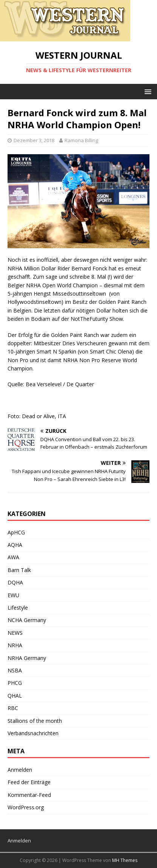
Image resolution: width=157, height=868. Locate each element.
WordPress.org (26, 807)
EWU (13, 595)
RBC (13, 708)
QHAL (15, 695)
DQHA (15, 582)
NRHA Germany (27, 658)
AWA (13, 557)
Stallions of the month (35, 720)
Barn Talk (19, 570)
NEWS (15, 632)
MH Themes (124, 860)
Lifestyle (18, 607)
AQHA (15, 544)
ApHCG (16, 532)
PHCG (15, 682)
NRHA (15, 645)
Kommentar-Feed (29, 794)
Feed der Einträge (29, 782)
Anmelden (20, 769)
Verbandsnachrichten (33, 733)
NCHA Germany (27, 620)
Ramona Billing (81, 140)
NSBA (15, 670)
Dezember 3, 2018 (34, 140)
